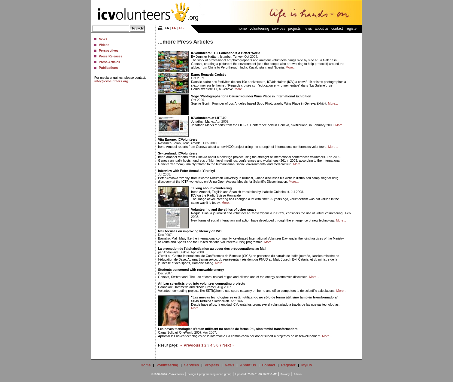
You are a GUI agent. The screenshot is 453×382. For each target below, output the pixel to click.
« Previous (190, 345)
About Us (322, 28)
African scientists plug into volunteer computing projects (201, 283)
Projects (294, 28)
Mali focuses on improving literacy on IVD (189, 231)
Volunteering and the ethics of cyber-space (223, 209)
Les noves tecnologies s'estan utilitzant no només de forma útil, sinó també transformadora (227, 329)
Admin (298, 374)
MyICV (306, 365)
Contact (337, 28)
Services (278, 28)
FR (174, 28)
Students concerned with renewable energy (191, 269)
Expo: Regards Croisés (208, 74)
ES (181, 28)
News (103, 39)
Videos (104, 45)
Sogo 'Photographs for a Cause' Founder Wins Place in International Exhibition (251, 96)
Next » (228, 345)
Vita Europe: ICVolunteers (177, 139)
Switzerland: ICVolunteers (177, 153)
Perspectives (109, 50)
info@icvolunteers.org (111, 81)
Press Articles (109, 62)
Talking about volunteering (211, 188)
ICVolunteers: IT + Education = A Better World (225, 53)
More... (291, 67)
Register (352, 28)
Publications (108, 67)
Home (242, 28)
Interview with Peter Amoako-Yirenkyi (186, 171)
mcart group (223, 374)
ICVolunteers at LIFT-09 (209, 118)
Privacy (285, 374)
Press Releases (110, 56)
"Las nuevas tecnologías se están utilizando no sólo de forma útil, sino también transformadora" (264, 297)
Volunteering (259, 28)
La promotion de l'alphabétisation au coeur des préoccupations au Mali (212, 248)
